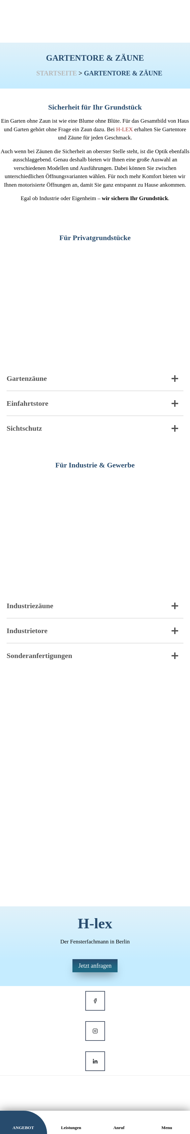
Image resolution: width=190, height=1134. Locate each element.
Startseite (56, 73)
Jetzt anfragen (94, 965)
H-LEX (124, 129)
